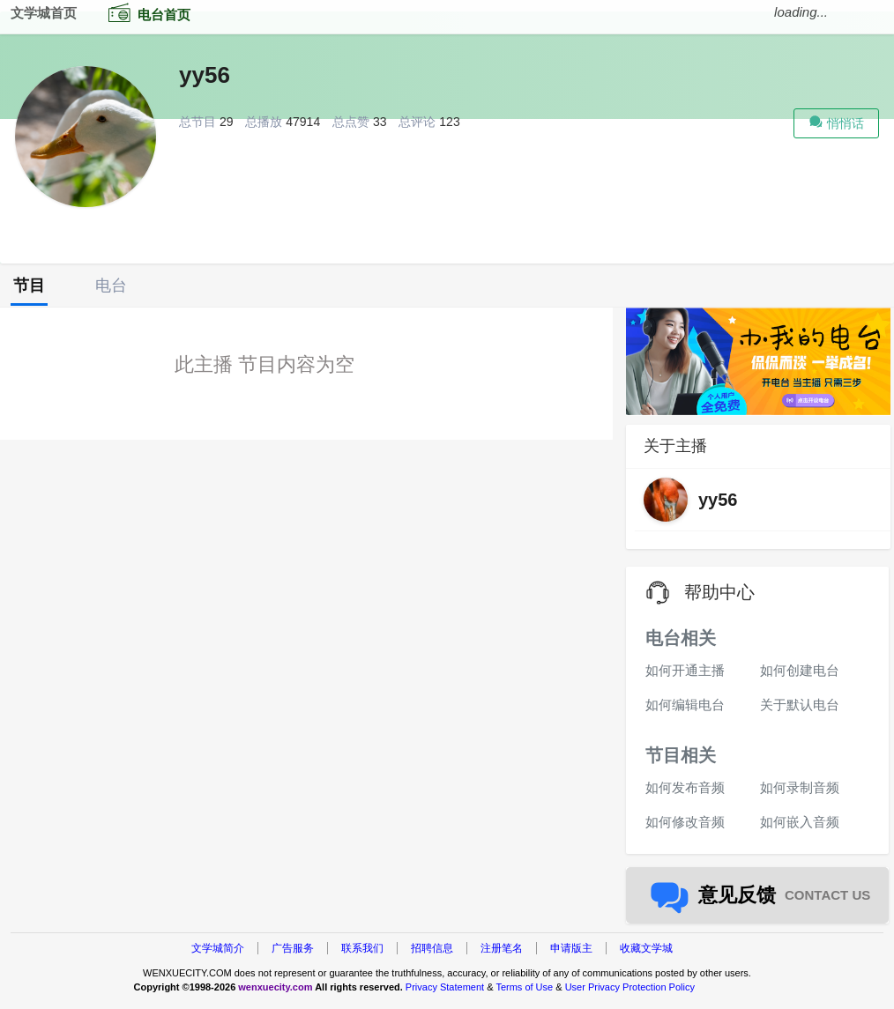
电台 (111, 285)
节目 (29, 285)
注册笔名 (502, 948)
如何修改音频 (685, 821)
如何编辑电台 (685, 704)
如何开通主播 (685, 670)
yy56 (204, 75)
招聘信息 (432, 948)
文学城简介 (217, 948)
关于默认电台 (799, 704)
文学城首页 (44, 12)
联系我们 (362, 948)
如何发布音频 (685, 787)
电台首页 (145, 12)
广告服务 (293, 948)
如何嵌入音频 (799, 821)
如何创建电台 (799, 670)
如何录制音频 (799, 787)
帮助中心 (719, 592)
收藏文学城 (646, 948)
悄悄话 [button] (836, 121)
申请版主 (571, 948)
